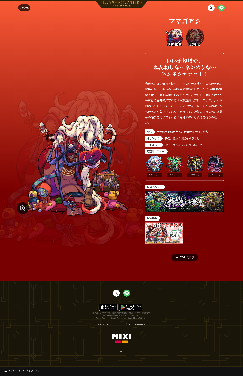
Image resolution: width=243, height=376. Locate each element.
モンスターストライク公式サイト (23, 371)
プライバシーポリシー (123, 324)
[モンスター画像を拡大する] (23, 208)
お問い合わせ (140, 324)
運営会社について (104, 324)
